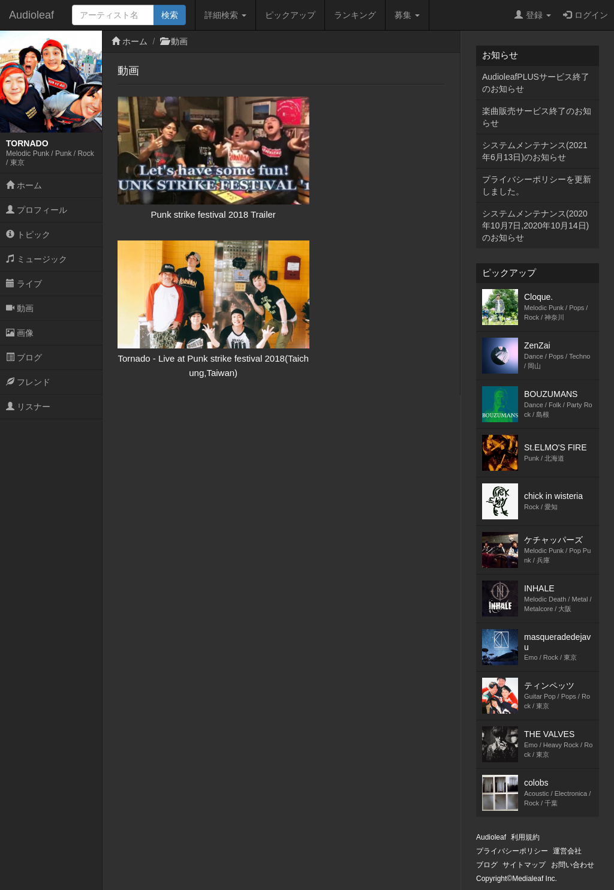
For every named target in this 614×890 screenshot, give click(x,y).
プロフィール (36, 210)
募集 (407, 15)
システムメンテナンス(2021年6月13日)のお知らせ (535, 151)
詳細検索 (225, 15)
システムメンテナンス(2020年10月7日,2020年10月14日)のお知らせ (535, 225)
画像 (20, 333)
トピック (28, 234)
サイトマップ (524, 865)
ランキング (355, 15)
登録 (532, 15)
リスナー (28, 406)
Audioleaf (31, 15)
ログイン (585, 15)
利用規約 (525, 837)
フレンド (28, 382)
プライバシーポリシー (512, 851)
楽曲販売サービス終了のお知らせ (536, 117)
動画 (20, 308)
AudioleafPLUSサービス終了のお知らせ (535, 83)
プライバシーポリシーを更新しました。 (536, 185)
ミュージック (36, 259)
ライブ (24, 283)
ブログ (24, 357)
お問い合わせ (572, 865)
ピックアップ (290, 15)
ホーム (24, 185)
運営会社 (567, 851)
